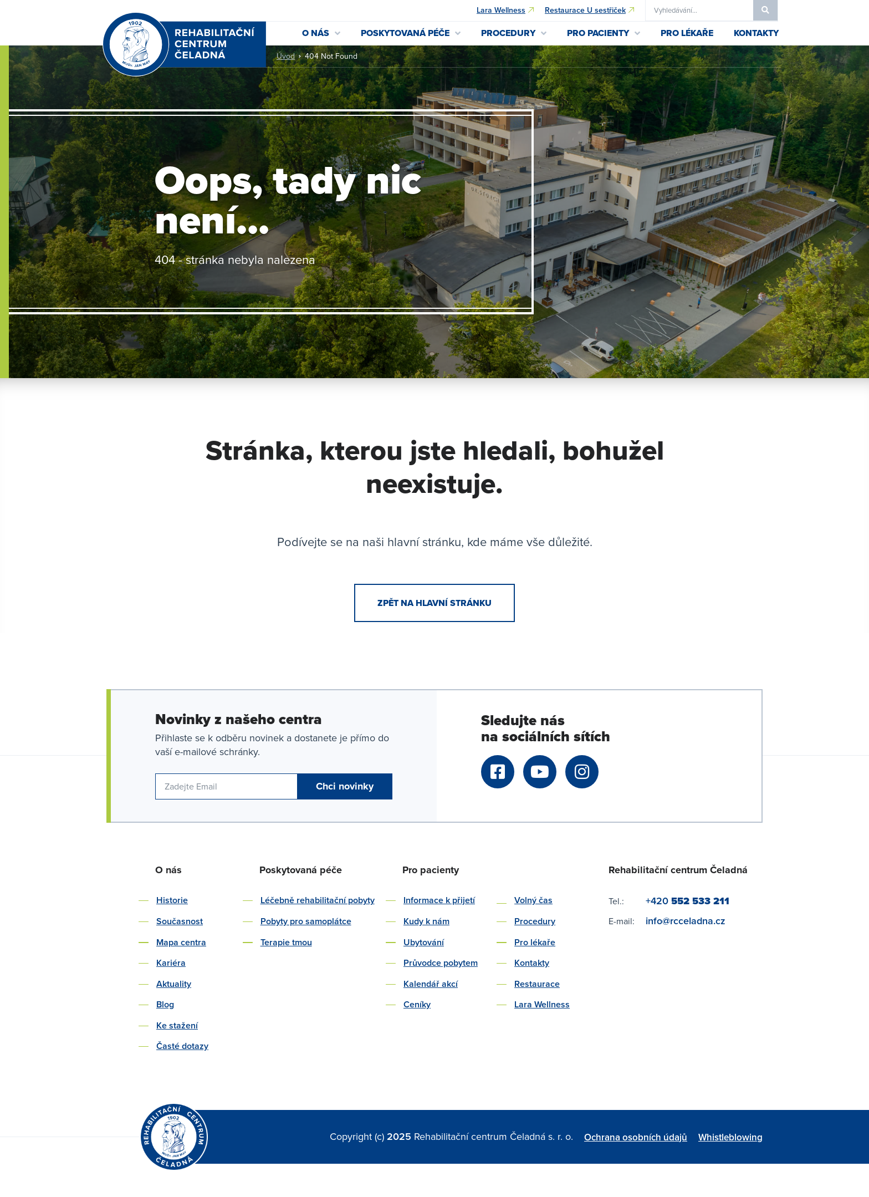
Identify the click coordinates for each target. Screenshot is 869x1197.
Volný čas (533, 900)
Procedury (534, 921)
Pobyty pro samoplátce (305, 921)
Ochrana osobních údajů (635, 1137)
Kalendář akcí (430, 983)
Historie (172, 900)
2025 (400, 1136)
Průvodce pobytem (440, 962)
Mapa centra (181, 942)
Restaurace (537, 983)
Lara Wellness (542, 1004)
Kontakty (531, 962)
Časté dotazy (182, 1046)
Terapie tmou (286, 942)
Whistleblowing (730, 1137)
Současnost (179, 921)
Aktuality (173, 983)
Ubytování (423, 942)
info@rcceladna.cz (685, 921)
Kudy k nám (426, 921)
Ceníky (417, 1004)
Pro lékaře (534, 942)
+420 (687, 901)
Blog (165, 1004)
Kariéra (171, 962)
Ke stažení (177, 1025)
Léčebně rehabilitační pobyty (317, 900)
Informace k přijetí (439, 900)
